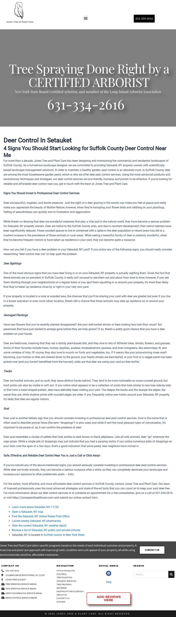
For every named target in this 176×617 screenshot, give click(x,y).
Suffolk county (53, 534)
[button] (86, 18)
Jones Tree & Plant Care (76, 613)
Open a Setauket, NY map (27, 511)
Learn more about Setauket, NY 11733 (35, 507)
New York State (75, 534)
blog (108, 581)
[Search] (171, 574)
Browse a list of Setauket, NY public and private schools (46, 530)
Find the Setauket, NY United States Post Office (40, 516)
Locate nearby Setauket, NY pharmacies (36, 521)
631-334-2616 (85, 106)
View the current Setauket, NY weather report (39, 525)
